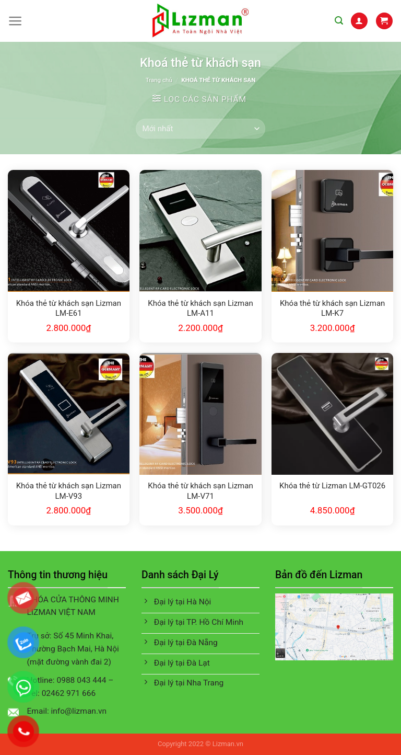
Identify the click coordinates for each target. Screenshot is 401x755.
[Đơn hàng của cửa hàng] (200, 129)
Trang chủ (159, 80)
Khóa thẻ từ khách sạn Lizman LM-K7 (332, 308)
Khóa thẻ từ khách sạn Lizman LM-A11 (200, 308)
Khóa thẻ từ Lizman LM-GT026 (332, 485)
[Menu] (15, 21)
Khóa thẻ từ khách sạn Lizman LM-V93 (68, 491)
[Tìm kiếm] (339, 20)
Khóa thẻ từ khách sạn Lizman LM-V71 (200, 491)
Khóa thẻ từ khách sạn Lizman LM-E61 (68, 308)
